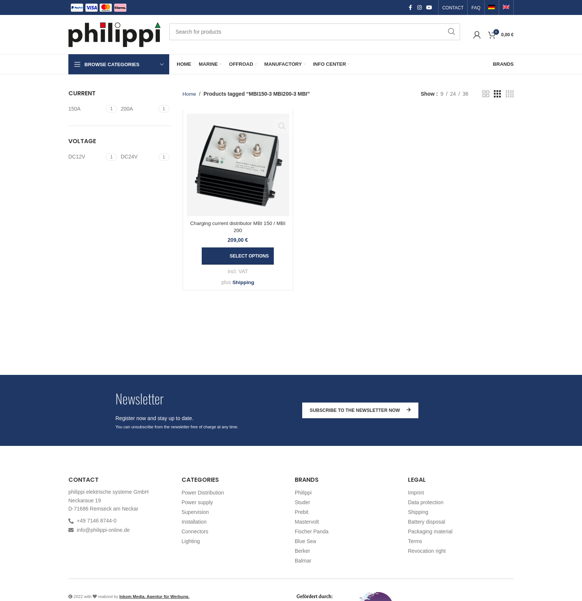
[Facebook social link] (410, 8)
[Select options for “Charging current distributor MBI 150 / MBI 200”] (238, 256)
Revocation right (427, 551)
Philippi (303, 493)
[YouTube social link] (429, 8)
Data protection (425, 502)
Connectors (195, 531)
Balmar (303, 561)
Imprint (416, 493)
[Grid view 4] (510, 94)
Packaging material (430, 531)
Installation (194, 522)
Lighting (191, 541)
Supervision (195, 512)
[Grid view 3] (497, 94)
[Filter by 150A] (86, 109)
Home (189, 94)
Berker (302, 551)
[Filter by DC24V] (138, 157)
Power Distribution (203, 493)
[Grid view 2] (485, 94)
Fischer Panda (311, 531)
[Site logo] (115, 34)
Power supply (197, 502)
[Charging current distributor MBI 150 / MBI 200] (238, 165)
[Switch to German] (491, 8)
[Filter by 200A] (138, 109)
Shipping (243, 282)
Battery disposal (426, 522)
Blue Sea (305, 541)
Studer (302, 502)
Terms (415, 541)
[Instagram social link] (419, 8)
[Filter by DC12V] (86, 157)
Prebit (302, 512)
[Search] (314, 31)
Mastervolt (307, 522)
